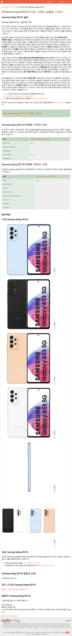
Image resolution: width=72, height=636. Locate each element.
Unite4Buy (5, 7)
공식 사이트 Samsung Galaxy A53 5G (15, 589)
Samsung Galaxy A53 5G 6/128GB (40, 139)
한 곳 (7, 94)
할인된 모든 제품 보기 (10, 616)
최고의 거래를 (60, 103)
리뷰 (13, 7)
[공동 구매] (6, 1)
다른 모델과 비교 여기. (31, 563)
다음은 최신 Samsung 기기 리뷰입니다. (19, 96)
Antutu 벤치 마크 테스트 (40, 98)
